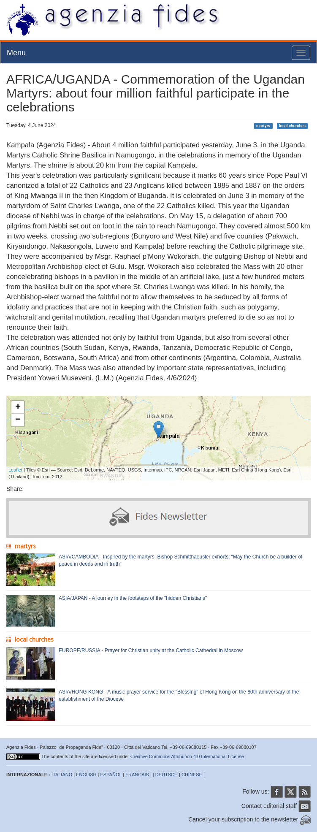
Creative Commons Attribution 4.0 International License (187, 756)
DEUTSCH (166, 774)
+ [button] (18, 407)
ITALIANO (61, 774)
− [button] (18, 420)
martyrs (263, 126)
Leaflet (15, 469)
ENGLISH (86, 774)
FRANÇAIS (137, 774)
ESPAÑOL (111, 774)
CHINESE (192, 774)
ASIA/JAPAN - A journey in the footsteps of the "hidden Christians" (133, 598)
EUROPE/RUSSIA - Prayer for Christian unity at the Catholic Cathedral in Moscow (151, 650)
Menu (16, 53)
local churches (292, 126)
